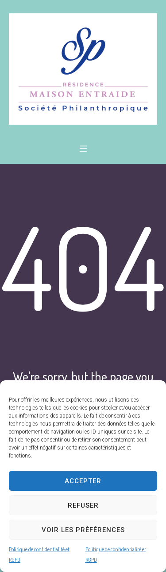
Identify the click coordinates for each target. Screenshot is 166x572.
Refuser (83, 505)
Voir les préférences (83, 530)
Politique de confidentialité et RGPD (39, 554)
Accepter (83, 481)
